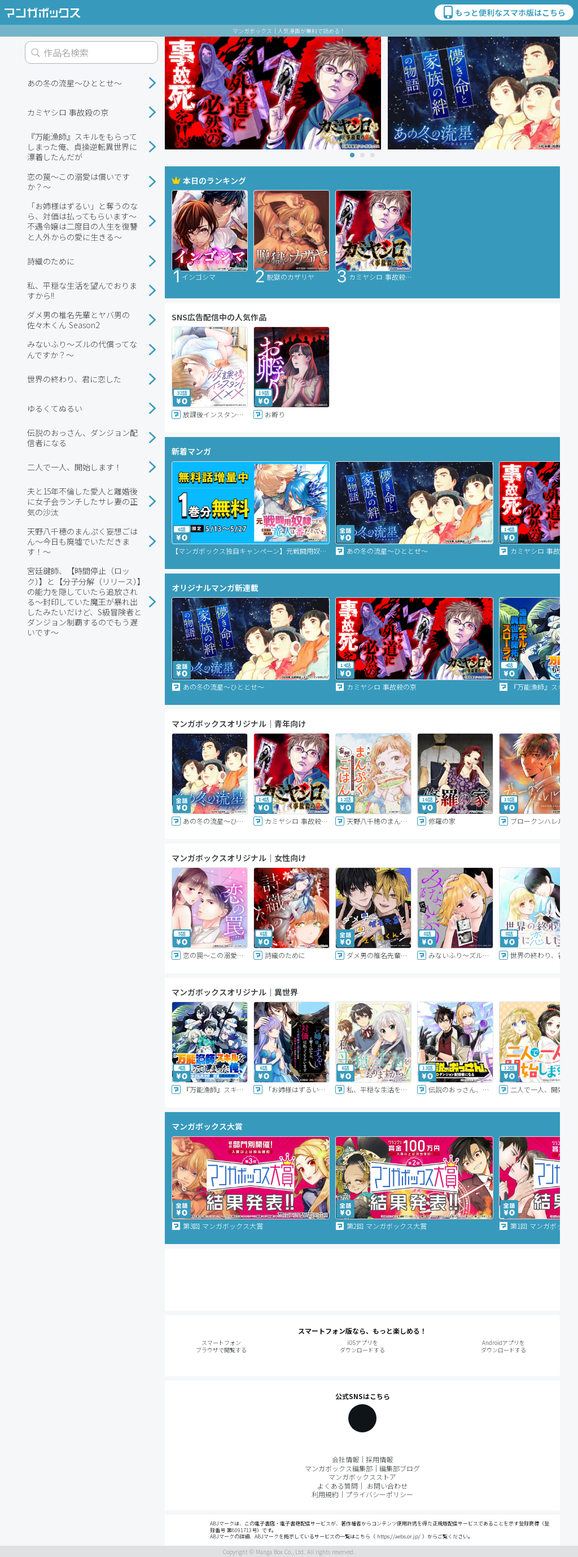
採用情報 (379, 1459)
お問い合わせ (387, 1485)
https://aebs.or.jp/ (398, 1536)
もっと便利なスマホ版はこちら (503, 12)
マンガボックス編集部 (339, 1468)
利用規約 (325, 1494)
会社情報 (345, 1459)
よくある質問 (337, 1485)
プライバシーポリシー (379, 1494)
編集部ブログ (399, 1468)
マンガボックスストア (362, 1476)
